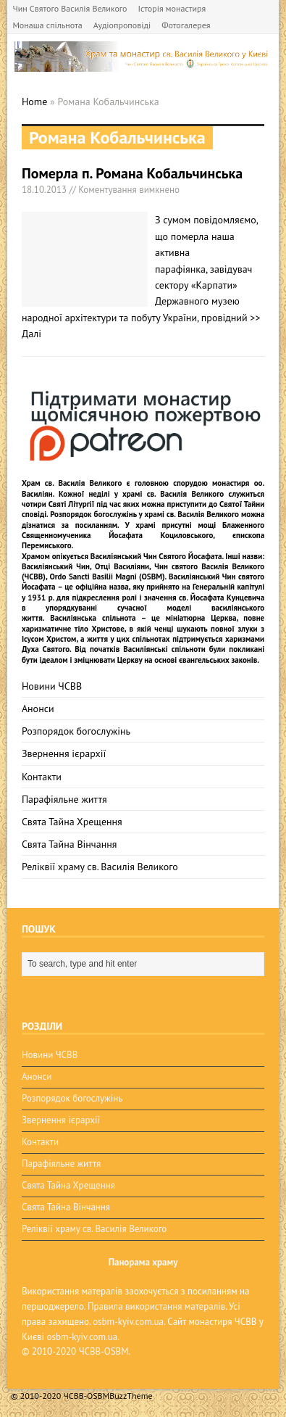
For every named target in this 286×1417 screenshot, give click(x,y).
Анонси (38, 708)
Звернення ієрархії (64, 753)
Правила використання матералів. (157, 1306)
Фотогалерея (185, 25)
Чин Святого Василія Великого (69, 8)
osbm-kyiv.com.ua (128, 1321)
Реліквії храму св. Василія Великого (100, 866)
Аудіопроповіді (122, 25)
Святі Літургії (72, 504)
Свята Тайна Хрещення (72, 821)
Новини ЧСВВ (52, 686)
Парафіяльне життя (64, 799)
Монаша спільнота (47, 25)
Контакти (42, 776)
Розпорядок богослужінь (76, 731)
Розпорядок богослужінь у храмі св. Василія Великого (144, 514)
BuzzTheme (130, 1395)
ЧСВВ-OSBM (104, 1351)
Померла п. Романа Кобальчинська (132, 173)
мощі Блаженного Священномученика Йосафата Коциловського (143, 530)
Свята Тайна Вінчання (69, 844)
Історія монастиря (172, 8)
